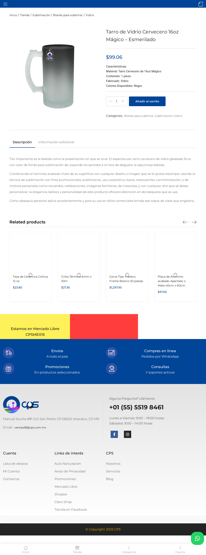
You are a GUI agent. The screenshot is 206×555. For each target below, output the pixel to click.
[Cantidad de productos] (117, 101)
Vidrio (90, 15)
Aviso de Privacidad (70, 471)
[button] (200, 3)
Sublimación (41, 15)
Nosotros (113, 464)
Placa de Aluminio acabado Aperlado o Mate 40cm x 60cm (172, 281)
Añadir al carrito (147, 101)
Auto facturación (68, 464)
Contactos (11, 479)
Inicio (13, 15)
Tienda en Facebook (71, 509)
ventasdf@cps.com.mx (30, 427)
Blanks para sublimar (68, 15)
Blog (109, 479)
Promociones (65, 479)
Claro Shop (63, 502)
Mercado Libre (66, 487)
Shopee (61, 494)
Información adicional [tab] (56, 142)
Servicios (113, 471)
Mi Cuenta (11, 471)
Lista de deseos (15, 464)
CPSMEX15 (35, 334)
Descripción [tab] (22, 142)
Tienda (24, 15)
